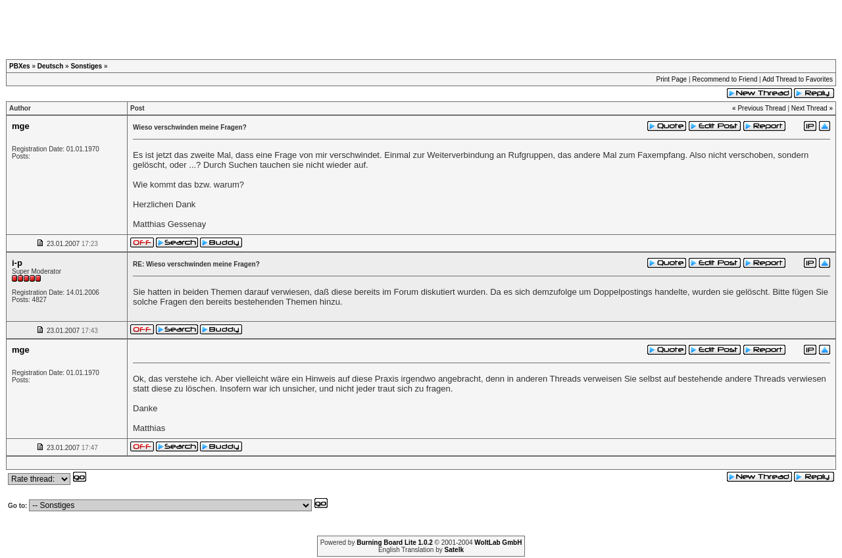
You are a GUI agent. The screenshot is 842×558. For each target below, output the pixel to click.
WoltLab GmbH (498, 542)
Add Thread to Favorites (797, 79)
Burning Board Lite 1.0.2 (395, 542)
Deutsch (50, 66)
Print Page (671, 79)
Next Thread (809, 108)
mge (21, 126)
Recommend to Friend (724, 79)
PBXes (19, 66)
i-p (17, 263)
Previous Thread (761, 108)
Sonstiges (86, 66)
